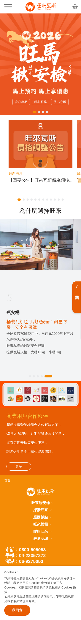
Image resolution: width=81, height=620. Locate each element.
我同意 (17, 610)
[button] (35, 112)
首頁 (7, 480)
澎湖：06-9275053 (24, 561)
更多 (18, 466)
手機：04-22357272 (25, 555)
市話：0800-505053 (25, 549)
